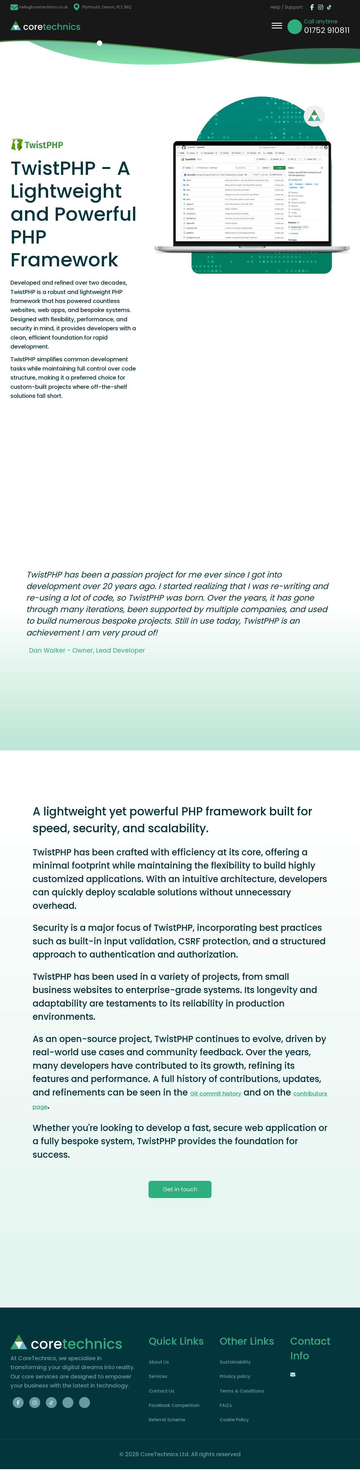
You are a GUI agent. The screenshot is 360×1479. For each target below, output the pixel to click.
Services (160, 1377)
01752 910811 (327, 30)
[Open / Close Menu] (277, 26)
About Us (161, 1363)
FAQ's (227, 1406)
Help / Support (273, 7)
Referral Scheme (171, 1429)
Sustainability (238, 1363)
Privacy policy (239, 1377)
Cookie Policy (238, 1420)
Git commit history (215, 1093)
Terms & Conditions (247, 1391)
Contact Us (164, 1391)
